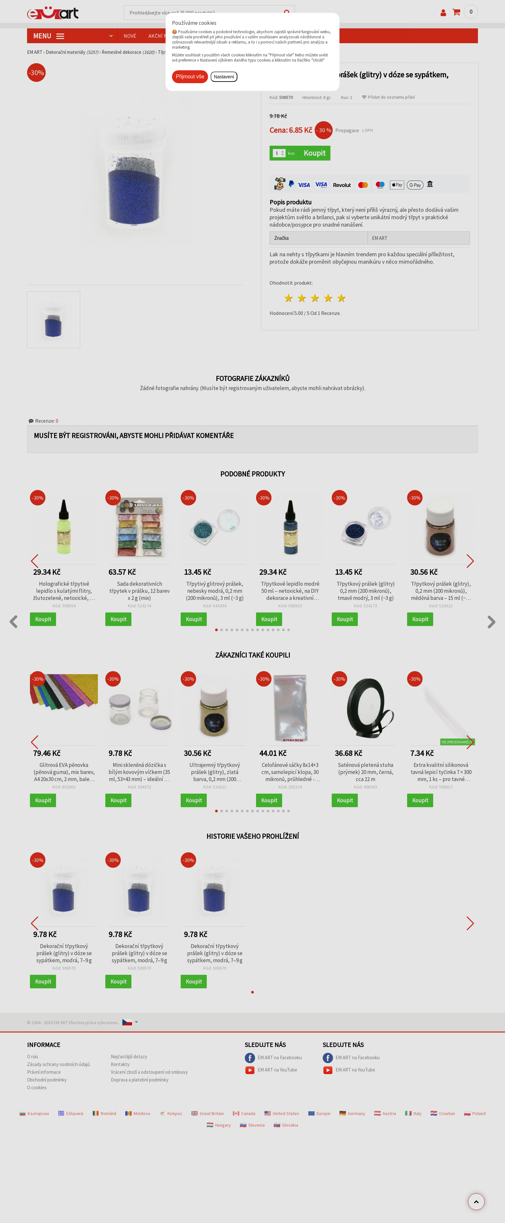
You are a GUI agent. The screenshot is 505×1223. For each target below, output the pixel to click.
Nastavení (224, 76)
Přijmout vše (190, 76)
